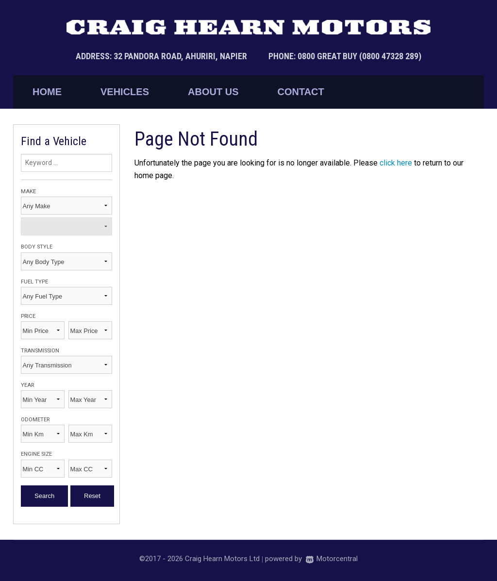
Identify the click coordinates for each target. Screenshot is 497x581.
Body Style (36, 247)
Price (28, 316)
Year (27, 385)
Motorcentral (332, 558)
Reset (92, 495)
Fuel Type (34, 282)
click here (396, 162)
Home (47, 91)
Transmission (40, 351)
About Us (213, 91)
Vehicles (124, 91)
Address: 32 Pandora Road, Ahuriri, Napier (162, 56)
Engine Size (36, 454)
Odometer (35, 419)
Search (44, 495)
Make (28, 191)
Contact (300, 91)
